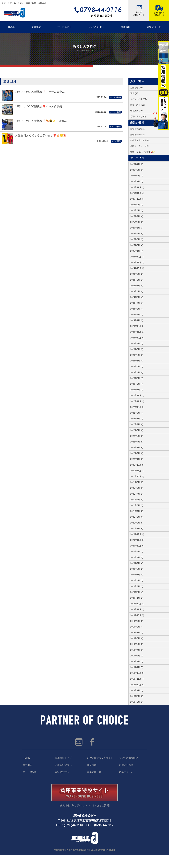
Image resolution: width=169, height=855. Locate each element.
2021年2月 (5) (136, 523)
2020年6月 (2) (136, 569)
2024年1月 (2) (136, 320)
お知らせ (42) (136, 87)
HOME (11, 27)
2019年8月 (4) (136, 627)
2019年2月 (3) (136, 661)
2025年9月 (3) (136, 204)
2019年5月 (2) (136, 644)
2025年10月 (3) (137, 199)
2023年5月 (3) (136, 366)
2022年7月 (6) (136, 424)
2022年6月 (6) (136, 430)
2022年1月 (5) (136, 459)
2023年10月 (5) (137, 338)
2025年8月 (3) (136, 210)
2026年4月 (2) (136, 164)
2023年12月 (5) (137, 326)
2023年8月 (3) (136, 349)
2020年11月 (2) (137, 540)
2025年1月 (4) (136, 251)
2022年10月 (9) (137, 407)
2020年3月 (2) (136, 586)
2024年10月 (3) (137, 268)
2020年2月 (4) (136, 592)
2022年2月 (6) (136, 453)
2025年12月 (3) (137, 187)
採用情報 (125, 27)
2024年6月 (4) (136, 291)
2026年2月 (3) (136, 176)
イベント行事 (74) (138, 99)
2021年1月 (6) (136, 528)
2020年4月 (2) (136, 580)
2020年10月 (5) (137, 546)
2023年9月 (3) (136, 343)
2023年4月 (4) (136, 372)
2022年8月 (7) (136, 418)
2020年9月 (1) (136, 551)
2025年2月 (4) (136, 245)
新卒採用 (91, 765)
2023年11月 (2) (137, 332)
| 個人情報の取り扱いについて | (75, 805)
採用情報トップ (63, 758)
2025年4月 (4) (136, 233)
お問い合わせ (126, 765)
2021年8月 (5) (136, 488)
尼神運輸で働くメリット (100, 758)
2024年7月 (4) (136, 285)
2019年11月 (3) (137, 609)
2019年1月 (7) (136, 667)
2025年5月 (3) (136, 228)
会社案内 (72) (136, 110)
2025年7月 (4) (136, 216)
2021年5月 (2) (136, 505)
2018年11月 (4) (137, 679)
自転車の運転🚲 (137, 129)
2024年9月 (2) (136, 274)
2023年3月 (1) (136, 378)
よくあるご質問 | (101, 805)
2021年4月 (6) (136, 511)
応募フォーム (126, 772)
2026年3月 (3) (136, 170)
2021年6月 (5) (136, 499)
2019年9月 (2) (136, 621)
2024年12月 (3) (137, 257)
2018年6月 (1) (136, 702)
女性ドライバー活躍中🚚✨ (143, 152)
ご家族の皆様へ (63, 765)
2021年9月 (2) (136, 482)
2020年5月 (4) (136, 575)
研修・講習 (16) (137, 105)
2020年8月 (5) (136, 557)
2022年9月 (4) (136, 413)
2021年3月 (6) (136, 517)
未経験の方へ (62, 772)
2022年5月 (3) (136, 436)
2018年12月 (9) (137, 673)
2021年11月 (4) (137, 471)
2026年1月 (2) (136, 181)
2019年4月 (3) (136, 650)
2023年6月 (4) (136, 361)
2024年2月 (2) (136, 314)
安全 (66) (134, 93)
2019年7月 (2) (136, 632)
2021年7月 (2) (136, 494)
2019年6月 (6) (136, 638)
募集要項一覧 (94, 772)
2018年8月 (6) (136, 696)
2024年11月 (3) (137, 262)
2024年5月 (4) (136, 297)
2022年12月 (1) (137, 395)
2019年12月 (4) (137, 603)
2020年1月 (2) (136, 598)
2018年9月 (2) (136, 690)
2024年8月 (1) (136, 280)
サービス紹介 (64, 27)
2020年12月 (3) (137, 534)
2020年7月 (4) (136, 563)
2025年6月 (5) (136, 222)
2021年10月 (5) (137, 476)
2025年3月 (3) (136, 239)
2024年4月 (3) (136, 303)
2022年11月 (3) (137, 401)
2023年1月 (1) (136, 390)
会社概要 (36, 27)
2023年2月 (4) (136, 384)
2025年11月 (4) (137, 193)
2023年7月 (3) (136, 355)
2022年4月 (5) (136, 442)
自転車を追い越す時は (140, 140)
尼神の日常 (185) (138, 116)
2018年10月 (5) (137, 684)
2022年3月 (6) (136, 447)
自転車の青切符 (137, 134)
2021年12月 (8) (137, 465)
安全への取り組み (128, 758)
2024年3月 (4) (136, 309)
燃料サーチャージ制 (139, 146)
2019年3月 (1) (136, 656)
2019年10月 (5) (137, 615)
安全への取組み (96, 27)
